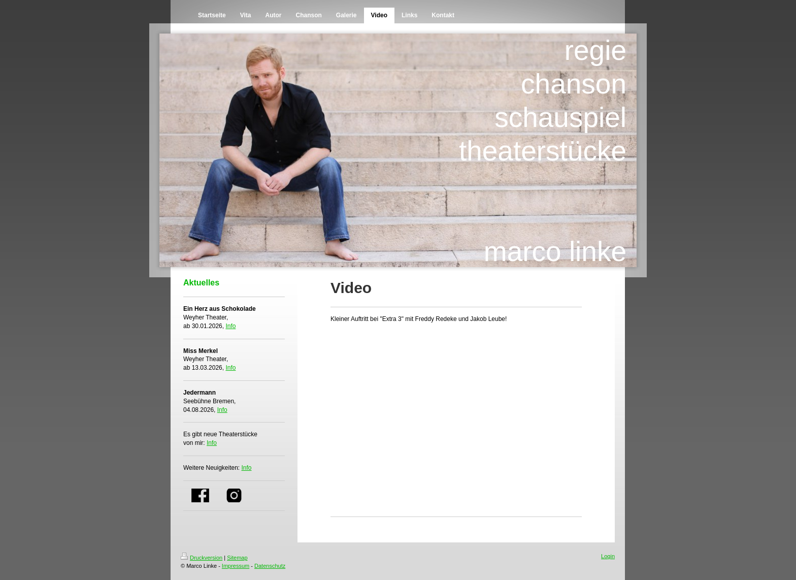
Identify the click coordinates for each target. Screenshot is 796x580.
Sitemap (237, 558)
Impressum (235, 566)
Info (230, 326)
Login (608, 556)
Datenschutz (269, 566)
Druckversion (201, 558)
